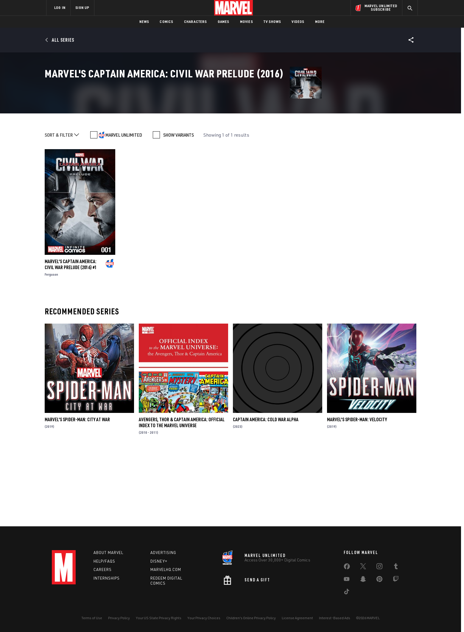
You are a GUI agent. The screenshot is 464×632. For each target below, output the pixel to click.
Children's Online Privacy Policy (251, 618)
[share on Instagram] (379, 567)
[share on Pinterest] (379, 580)
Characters (195, 21)
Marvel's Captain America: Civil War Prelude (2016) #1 (71, 337)
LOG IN (60, 7)
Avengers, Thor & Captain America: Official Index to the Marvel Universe (182, 495)
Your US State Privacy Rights (158, 618)
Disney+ (158, 561)
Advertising (163, 552)
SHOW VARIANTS (178, 207)
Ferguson (51, 346)
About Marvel (108, 552)
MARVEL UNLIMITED (123, 207)
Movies (246, 21)
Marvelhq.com (165, 569)
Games (223, 21)
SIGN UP (82, 7)
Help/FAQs (104, 561)
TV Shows (272, 21)
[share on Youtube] (347, 580)
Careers (103, 569)
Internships (107, 578)
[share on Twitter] (363, 567)
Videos (298, 21)
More (320, 21)
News (144, 21)
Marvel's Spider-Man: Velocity (357, 492)
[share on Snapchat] (363, 580)
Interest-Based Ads (334, 618)
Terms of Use (91, 618)
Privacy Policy (119, 618)
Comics (166, 21)
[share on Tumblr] (396, 567)
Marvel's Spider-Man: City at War (77, 492)
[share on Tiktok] (347, 593)
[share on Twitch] (396, 580)
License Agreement (297, 618)
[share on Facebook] (347, 568)
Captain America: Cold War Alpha (265, 492)
